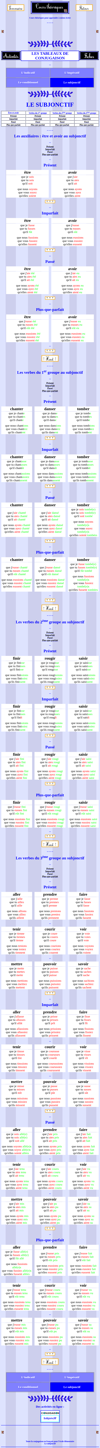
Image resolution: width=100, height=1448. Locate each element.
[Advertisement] (50, 31)
